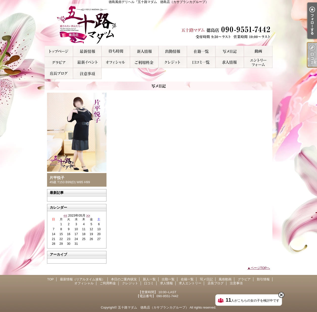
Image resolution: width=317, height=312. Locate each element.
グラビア (59, 62)
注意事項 (87, 73)
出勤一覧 (172, 51)
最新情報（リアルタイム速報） (87, 51)
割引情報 (87, 62)
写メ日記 (229, 51)
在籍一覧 (201, 51)
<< (65, 215)
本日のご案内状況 (116, 51)
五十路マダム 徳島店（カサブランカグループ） (153, 307)
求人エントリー (258, 62)
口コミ (201, 62)
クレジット (172, 62)
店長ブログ (59, 73)
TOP (59, 51)
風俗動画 (258, 51)
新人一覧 (144, 51)
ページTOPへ (260, 268)
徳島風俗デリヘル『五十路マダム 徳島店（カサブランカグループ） (158, 25)
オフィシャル (116, 62)
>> (88, 215)
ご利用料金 (144, 62)
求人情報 (229, 62)
